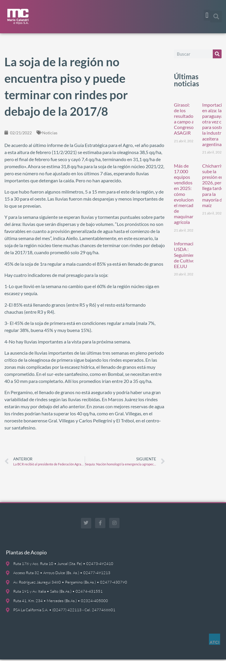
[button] (207, 15)
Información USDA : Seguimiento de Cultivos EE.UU (186, 256)
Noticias (49, 134)
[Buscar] (217, 55)
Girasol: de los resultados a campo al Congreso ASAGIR (184, 120)
